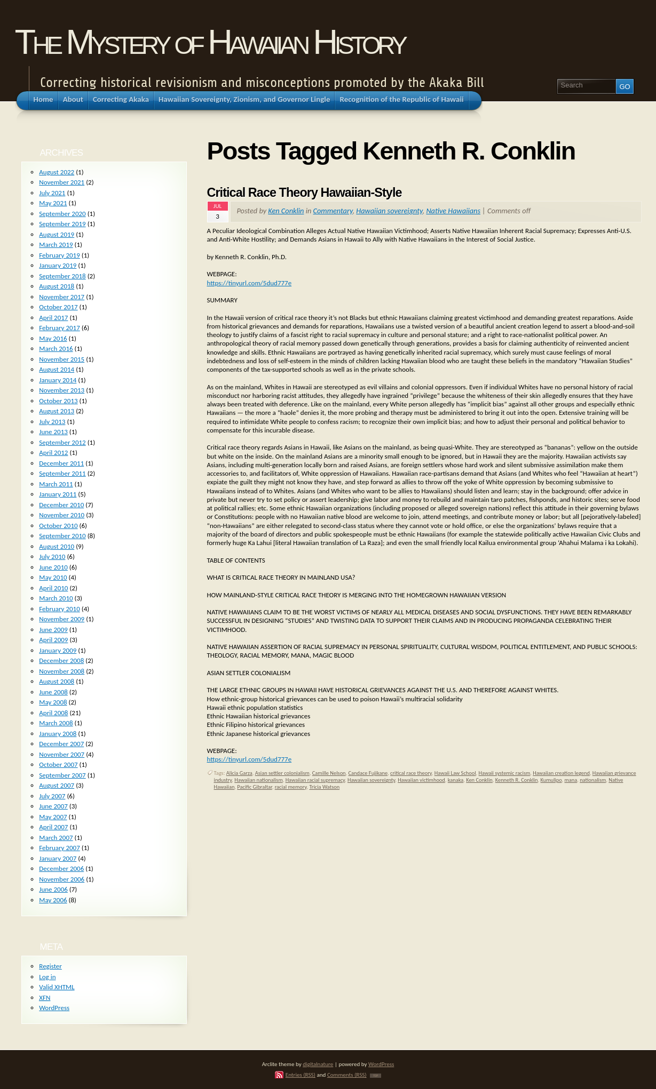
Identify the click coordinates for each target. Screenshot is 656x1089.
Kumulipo (551, 779)
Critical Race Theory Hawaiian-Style (304, 192)
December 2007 (61, 744)
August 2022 (56, 172)
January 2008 (57, 734)
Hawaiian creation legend (561, 773)
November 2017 (61, 297)
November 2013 (61, 390)
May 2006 (53, 900)
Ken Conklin (286, 210)
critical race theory (411, 773)
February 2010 (59, 609)
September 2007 (62, 775)
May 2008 (53, 702)
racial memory (291, 786)
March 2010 (56, 598)
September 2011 (62, 473)
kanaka (455, 779)
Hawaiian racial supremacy (315, 779)
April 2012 (53, 453)
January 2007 (57, 858)
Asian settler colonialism (282, 773)
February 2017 (59, 328)
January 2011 (57, 494)
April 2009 (53, 640)
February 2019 (59, 255)
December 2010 (61, 505)
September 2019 (62, 224)
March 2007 (56, 838)
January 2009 (57, 650)
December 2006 (61, 868)
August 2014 (56, 369)
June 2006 (53, 889)
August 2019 (56, 234)
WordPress (54, 1008)
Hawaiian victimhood (421, 779)
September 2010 (62, 536)
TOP (375, 1075)
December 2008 (61, 660)
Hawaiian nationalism (258, 779)
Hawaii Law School (455, 773)
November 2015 (61, 359)
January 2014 (57, 380)
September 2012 (62, 442)
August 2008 (56, 681)
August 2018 (56, 286)
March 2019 (56, 245)
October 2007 (58, 764)
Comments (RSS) (347, 1074)
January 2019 (57, 265)
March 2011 (56, 484)
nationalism (593, 779)
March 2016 (56, 349)
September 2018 (62, 276)
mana (570, 779)
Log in (47, 977)
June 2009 (53, 630)
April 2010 (53, 588)
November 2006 (61, 879)
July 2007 (52, 796)
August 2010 (56, 546)
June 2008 (53, 692)
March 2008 (56, 723)
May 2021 (53, 203)
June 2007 (53, 806)
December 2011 (61, 463)
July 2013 (52, 422)
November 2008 (61, 671)
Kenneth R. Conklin (516, 779)
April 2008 (53, 713)
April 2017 (53, 318)
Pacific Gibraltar (254, 786)
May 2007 (53, 817)
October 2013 (58, 401)
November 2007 (61, 754)
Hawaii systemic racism (505, 773)
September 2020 (62, 214)
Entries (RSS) (300, 1074)
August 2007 (56, 785)
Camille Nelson (329, 773)
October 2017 (58, 307)
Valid (56, 987)
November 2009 (61, 619)
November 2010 (61, 515)
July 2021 (52, 193)
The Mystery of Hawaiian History (210, 41)
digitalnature (318, 1064)
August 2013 (56, 411)
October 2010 (58, 526)
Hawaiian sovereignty (389, 210)
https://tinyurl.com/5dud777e (249, 283)
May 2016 (53, 338)
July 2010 (52, 556)
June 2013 (53, 432)
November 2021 (61, 182)
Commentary (333, 210)
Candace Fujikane (368, 773)
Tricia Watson (324, 786)
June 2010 (53, 567)
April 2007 (53, 827)
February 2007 (59, 848)
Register (50, 966)
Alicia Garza (239, 773)
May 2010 (53, 577)
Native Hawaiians (453, 210)
